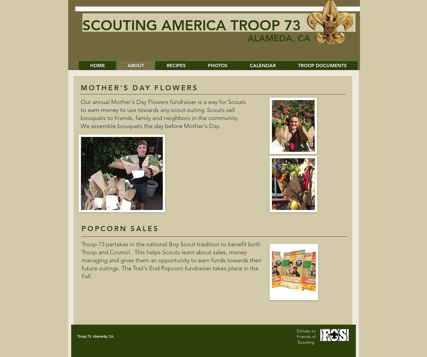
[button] (217, 65)
